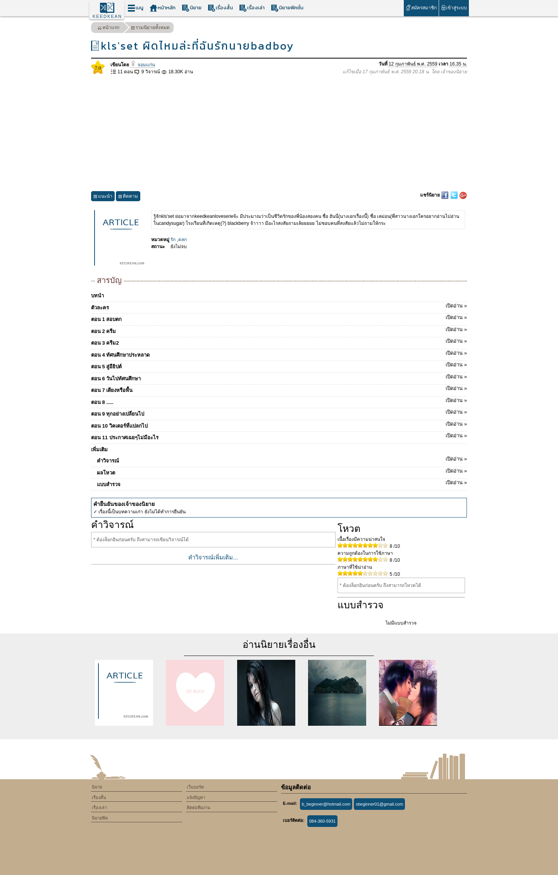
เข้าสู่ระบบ (454, 7)
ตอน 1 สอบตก (279, 318)
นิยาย (192, 8)
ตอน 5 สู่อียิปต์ (279, 365)
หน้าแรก (108, 28)
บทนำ (97, 296)
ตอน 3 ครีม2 (279, 341)
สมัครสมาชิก (421, 7)
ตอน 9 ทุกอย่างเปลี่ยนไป (279, 412)
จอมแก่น (142, 64)
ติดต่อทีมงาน (198, 807)
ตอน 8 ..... (279, 401)
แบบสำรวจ (282, 483)
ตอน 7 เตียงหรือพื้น (279, 389)
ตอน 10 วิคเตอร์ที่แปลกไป (279, 424)
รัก (173, 239)
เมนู (135, 8)
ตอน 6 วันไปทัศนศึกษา (279, 377)
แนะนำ (102, 197)
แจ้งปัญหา (196, 797)
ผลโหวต (282, 471)
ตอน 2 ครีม (279, 330)
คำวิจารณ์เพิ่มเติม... (213, 557)
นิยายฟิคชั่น (287, 8)
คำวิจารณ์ (282, 459)
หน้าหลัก (163, 8)
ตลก (182, 239)
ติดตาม (128, 197)
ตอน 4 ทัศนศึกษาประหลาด (279, 353)
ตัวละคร (279, 306)
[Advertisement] (279, 133)
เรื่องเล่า (252, 8)
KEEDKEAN (107, 16)
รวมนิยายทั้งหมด (150, 28)
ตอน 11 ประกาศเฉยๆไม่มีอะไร (279, 436)
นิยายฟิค (100, 818)
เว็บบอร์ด (195, 787)
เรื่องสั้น (220, 8)
